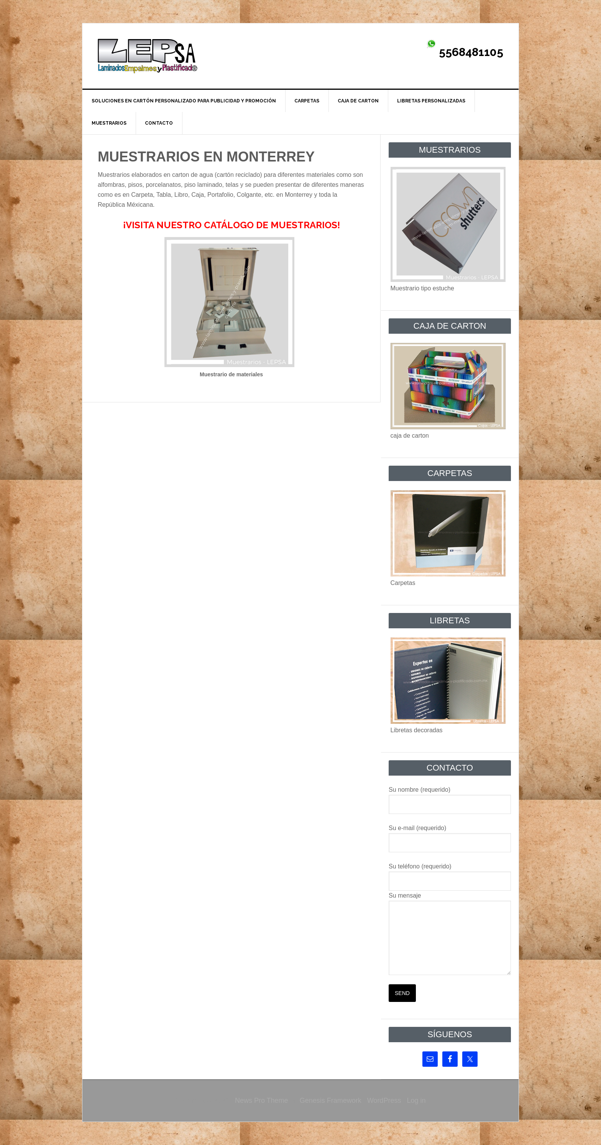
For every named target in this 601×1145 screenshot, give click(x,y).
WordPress (384, 1100)
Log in (416, 1100)
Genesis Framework (330, 1100)
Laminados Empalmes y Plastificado (147, 56)
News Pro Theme (261, 1100)
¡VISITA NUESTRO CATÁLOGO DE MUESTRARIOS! (231, 225)
